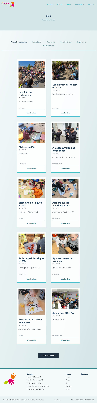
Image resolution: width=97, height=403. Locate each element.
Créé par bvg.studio (77, 399)
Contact (92, 4)
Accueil (50, 4)
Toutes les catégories (19, 42)
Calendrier (79, 4)
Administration (89, 399)
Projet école (36, 42)
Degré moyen (81, 42)
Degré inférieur (65, 42)
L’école (60, 4)
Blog (69, 4)
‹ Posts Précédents (48, 356)
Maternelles (51, 42)
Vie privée (57, 399)
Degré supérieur (48, 45)
